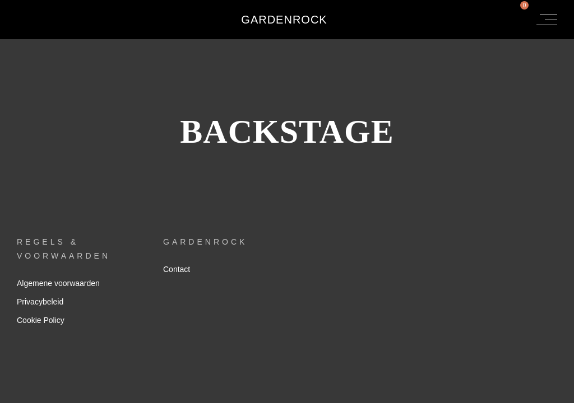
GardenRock (284, 19)
